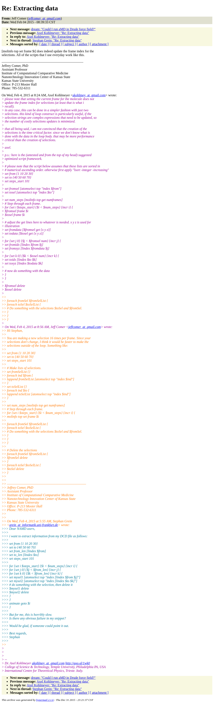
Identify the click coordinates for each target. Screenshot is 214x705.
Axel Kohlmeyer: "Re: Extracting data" (63, 33)
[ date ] (44, 44)
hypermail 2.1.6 (45, 699)
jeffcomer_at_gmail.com (84, 327)
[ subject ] (69, 44)
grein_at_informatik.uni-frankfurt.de (33, 525)
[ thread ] (56, 44)
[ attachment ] (99, 44)
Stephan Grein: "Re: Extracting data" (57, 40)
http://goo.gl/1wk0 (77, 663)
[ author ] (83, 44)
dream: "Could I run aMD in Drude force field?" (63, 29)
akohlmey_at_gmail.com (89, 95)
